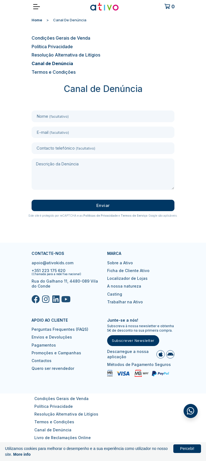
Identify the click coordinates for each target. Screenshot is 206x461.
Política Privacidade (52, 46)
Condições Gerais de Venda (61, 38)
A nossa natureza (124, 286)
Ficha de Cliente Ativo (128, 270)
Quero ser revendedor (53, 368)
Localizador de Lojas (127, 278)
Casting (114, 294)
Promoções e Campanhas (56, 352)
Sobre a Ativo (120, 262)
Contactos (41, 360)
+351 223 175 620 (48, 270)
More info (22, 454)
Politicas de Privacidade (100, 215)
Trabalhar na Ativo (125, 301)
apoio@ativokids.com (52, 262)
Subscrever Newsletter (133, 340)
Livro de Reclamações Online (62, 437)
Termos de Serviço (134, 215)
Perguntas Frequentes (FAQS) (60, 329)
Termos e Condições (54, 72)
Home (37, 20)
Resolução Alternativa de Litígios (66, 55)
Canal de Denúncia (52, 63)
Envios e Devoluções (52, 337)
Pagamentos (44, 345)
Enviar (103, 205)
